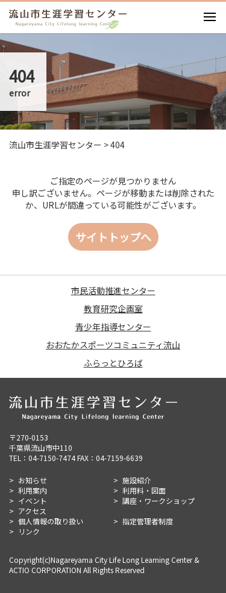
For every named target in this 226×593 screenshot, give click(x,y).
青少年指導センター (113, 327)
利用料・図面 (144, 490)
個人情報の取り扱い (50, 521)
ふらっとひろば (113, 363)
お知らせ (32, 480)
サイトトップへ (113, 237)
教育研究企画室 (113, 309)
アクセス (32, 511)
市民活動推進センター (113, 290)
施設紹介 (136, 480)
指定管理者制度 (147, 521)
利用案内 (32, 490)
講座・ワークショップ (158, 500)
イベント (32, 500)
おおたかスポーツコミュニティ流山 (113, 345)
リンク (29, 531)
